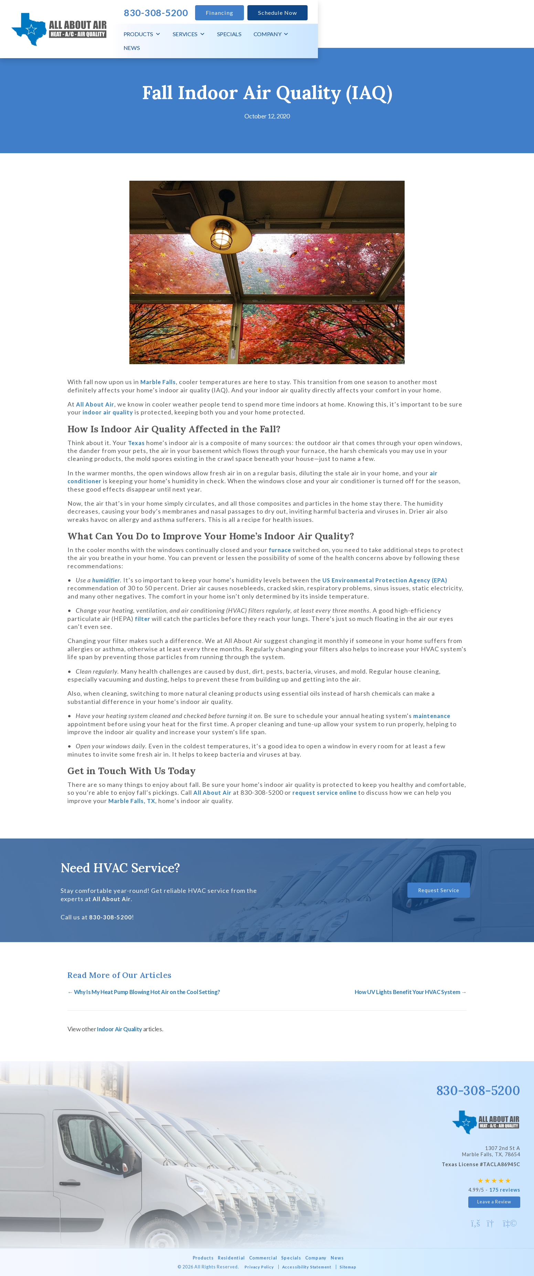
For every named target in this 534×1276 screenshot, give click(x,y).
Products (346, 38)
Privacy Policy (253, 1266)
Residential (227, 1257)
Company (475, 38)
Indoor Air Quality (121, 1028)
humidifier (108, 580)
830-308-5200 (110, 917)
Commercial (262, 1257)
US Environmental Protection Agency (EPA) (393, 580)
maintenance (433, 715)
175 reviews (504, 1189)
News (513, 37)
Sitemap (354, 1266)
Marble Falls (159, 382)
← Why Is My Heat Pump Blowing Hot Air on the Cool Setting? (150, 991)
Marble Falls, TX (133, 800)
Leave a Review (494, 1201)
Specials (434, 37)
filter (143, 618)
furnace (281, 549)
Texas (137, 442)
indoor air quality (110, 412)
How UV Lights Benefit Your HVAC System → (406, 991)
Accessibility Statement (307, 1266)
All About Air (96, 404)
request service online (329, 792)
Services (393, 38)
